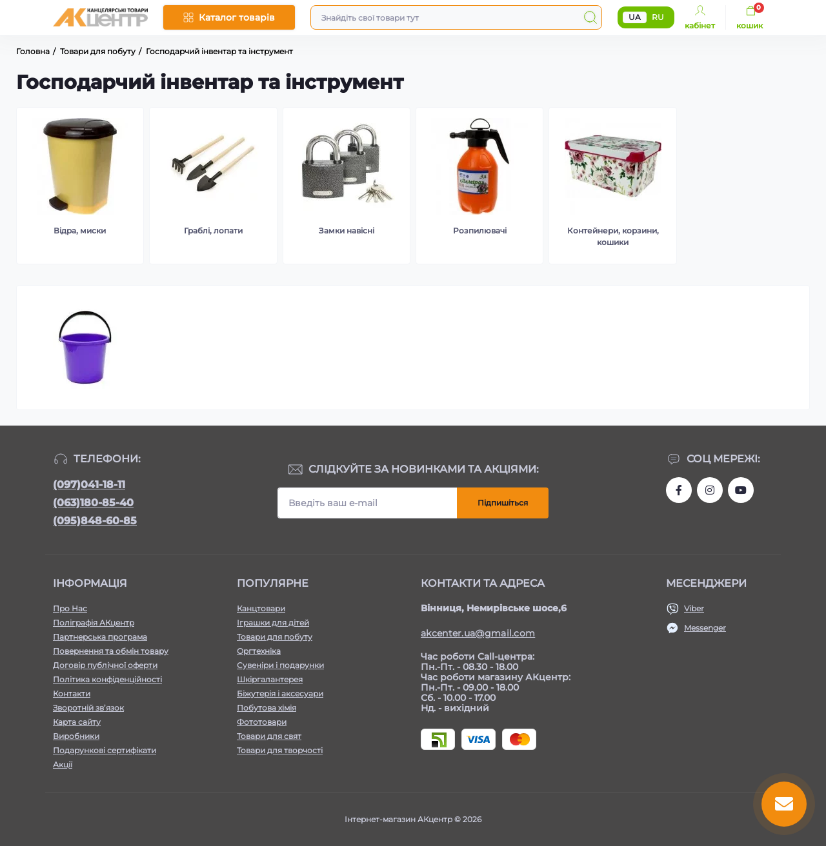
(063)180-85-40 (93, 503)
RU (658, 17)
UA (635, 17)
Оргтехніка (259, 651)
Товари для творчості (280, 750)
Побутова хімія (266, 708)
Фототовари (262, 722)
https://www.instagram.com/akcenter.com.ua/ (709, 490)
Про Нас (70, 608)
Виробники (76, 736)
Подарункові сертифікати (104, 750)
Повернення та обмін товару (110, 651)
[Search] (590, 17)
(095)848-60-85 (95, 521)
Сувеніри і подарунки (280, 665)
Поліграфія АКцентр (93, 622)
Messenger (705, 628)
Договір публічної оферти (105, 665)
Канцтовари (261, 608)
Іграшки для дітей (273, 622)
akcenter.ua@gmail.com (478, 633)
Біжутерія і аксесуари (280, 693)
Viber (694, 608)
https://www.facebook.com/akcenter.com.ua (679, 490)
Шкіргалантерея (270, 679)
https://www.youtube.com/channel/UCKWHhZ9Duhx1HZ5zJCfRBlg (741, 490)
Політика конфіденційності (107, 679)
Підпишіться (503, 502)
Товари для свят (269, 736)
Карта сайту (77, 722)
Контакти (71, 693)
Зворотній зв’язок (88, 708)
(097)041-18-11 (89, 484)
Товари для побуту (274, 637)
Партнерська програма (100, 637)
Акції (62, 764)
